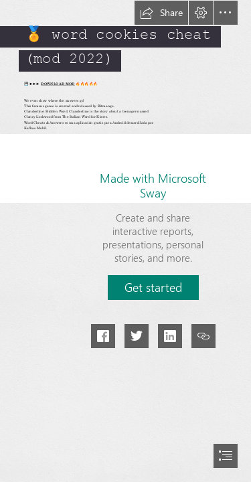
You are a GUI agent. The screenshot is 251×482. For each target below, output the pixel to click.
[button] (161, 13)
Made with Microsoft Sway (153, 185)
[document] (125, 241)
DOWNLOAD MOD (58, 83)
